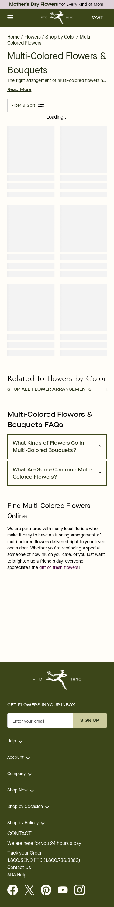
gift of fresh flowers (58, 567)
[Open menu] (10, 18)
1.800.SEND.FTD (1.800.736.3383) (43, 860)
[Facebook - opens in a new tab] (15, 890)
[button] (10, 18)
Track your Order (24, 853)
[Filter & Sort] (27, 105)
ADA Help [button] (16, 874)
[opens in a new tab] (65, 890)
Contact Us (19, 867)
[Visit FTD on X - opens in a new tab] (32, 890)
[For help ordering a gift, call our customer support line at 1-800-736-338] (57, 17)
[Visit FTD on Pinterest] (48, 890)
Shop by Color (60, 37)
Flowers (32, 37)
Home (13, 37)
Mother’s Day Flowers (33, 4)
